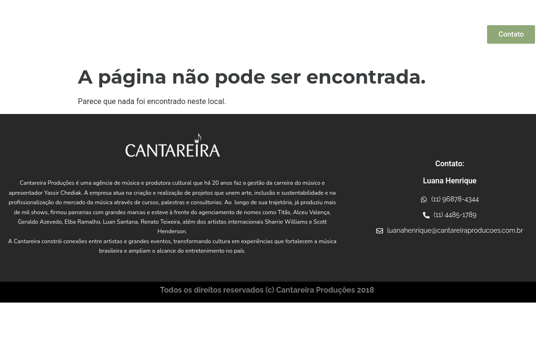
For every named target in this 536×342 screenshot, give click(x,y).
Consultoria (460, 34)
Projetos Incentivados (401, 34)
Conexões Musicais (330, 34)
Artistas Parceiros (259, 35)
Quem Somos (143, 34)
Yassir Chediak (195, 34)
